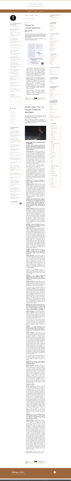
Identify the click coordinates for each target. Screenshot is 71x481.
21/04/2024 (26, 15)
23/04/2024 (36, 15)
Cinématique (51, 81)
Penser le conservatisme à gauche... (32, 28)
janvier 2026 (12, 113)
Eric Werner (51, 19)
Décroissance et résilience (55, 143)
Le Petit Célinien (52, 83)
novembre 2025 (12, 116)
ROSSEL (11, 194)
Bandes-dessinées (54, 127)
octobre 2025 (12, 118)
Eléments (50, 70)
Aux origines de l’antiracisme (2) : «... (15, 159)
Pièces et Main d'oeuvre (53, 109)
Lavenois (12, 145)
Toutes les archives (13, 123)
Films (52, 154)
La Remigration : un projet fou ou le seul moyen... (15, 132)
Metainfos (51, 63)
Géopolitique (31, 462)
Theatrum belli (51, 24)
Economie (52, 146)
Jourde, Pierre (51, 50)
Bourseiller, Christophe (53, 38)
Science (52, 177)
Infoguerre (51, 108)
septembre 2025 (12, 119)
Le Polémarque (51, 26)
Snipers (52, 179)
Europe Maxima (52, 58)
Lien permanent (41, 98)
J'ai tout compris (52, 61)
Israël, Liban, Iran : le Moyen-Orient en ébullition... (34, 110)
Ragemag (50, 62)
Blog (51, 129)
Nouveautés (53, 171)
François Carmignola (14, 158)
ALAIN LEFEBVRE (13, 131)
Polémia (50, 105)
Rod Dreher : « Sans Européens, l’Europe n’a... (15, 174)
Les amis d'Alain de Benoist (53, 17)
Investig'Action (51, 115)
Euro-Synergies (51, 59)
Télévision (52, 183)
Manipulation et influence (55, 165)
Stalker (50, 80)
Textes (52, 184)
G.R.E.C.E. (50, 68)
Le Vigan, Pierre (51, 49)
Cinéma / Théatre (53, 131)
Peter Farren (12, 173)
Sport (52, 181)
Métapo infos (35, 3)
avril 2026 (11, 109)
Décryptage (53, 145)
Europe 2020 (51, 93)
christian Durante (13, 139)
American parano (52, 96)
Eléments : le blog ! (52, 71)
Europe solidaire (52, 89)
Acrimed (50, 113)
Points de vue (35, 462)
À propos (41, 11)
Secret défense (51, 29)
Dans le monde (53, 139)
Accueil (29, 11)
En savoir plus (46, 480)
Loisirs (52, 164)
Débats (52, 141)
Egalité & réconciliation (53, 56)
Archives (35, 11)
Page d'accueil (31, 15)
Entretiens (52, 150)
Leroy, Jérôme (51, 35)
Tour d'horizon (53, 186)
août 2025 (11, 120)
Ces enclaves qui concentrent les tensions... (15, 146)
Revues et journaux (54, 175)
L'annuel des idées (52, 112)
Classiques (52, 135)
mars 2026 (12, 111)
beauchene (12, 188)
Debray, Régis (51, 36)
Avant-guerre (51, 120)
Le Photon (51, 72)
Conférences (53, 137)
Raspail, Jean (51, 46)
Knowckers (51, 118)
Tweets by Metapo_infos (14, 26)
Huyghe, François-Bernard (53, 40)
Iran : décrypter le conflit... (15, 89)
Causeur (50, 110)
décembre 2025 (12, 115)
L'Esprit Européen (52, 90)
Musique (52, 169)
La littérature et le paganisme (54, 74)
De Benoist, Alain (52, 42)
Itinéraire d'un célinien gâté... (15, 140)
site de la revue (36, 116)
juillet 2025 (12, 122)
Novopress (51, 106)
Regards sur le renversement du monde (54, 95)
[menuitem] (29, 11)
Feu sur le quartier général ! (53, 55)
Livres (30, 99)
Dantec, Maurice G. (52, 45)
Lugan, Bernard (51, 43)
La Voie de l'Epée (52, 30)
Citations (52, 133)
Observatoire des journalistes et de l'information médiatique (55, 117)
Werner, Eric (51, 39)
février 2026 (12, 112)
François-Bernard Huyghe (53, 103)
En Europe (52, 148)
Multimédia (52, 167)
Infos (52, 158)
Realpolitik (51, 91)
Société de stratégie (52, 27)
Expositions (53, 152)
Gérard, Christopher (52, 47)
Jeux (51, 160)
